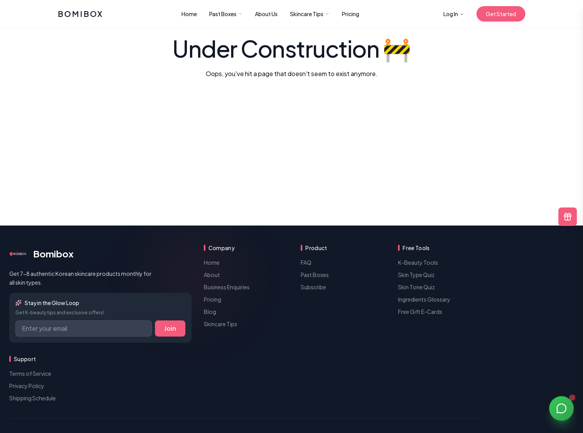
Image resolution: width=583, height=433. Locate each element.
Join (170, 328)
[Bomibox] (80, 13)
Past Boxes (226, 13)
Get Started (501, 13)
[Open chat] (561, 408)
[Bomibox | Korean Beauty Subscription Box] (100, 253)
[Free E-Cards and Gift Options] (567, 216)
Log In (453, 13)
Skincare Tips (310, 13)
